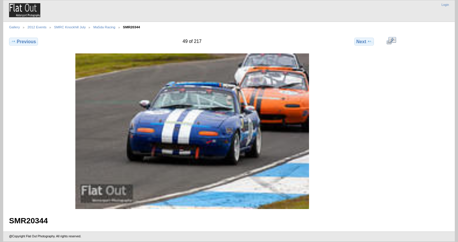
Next (364, 41)
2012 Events (36, 27)
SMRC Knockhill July (70, 27)
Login (445, 4)
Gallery (14, 27)
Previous (23, 41)
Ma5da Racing (104, 27)
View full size (391, 41)
